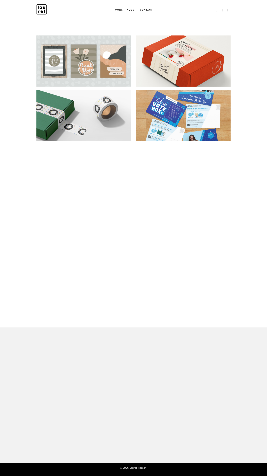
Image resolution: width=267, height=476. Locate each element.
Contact (146, 10)
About (131, 10)
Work (119, 10)
